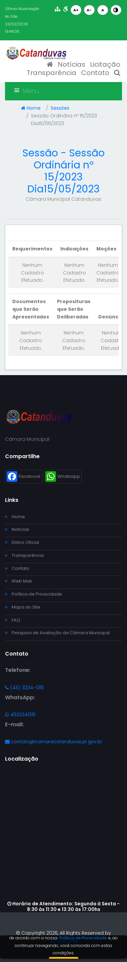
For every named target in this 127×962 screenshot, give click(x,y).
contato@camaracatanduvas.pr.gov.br (53, 741)
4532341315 (20, 714)
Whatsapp (62, 476)
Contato (95, 72)
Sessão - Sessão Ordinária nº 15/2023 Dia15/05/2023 (63, 171)
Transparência (51, 72)
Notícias (71, 64)
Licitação (105, 64)
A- (89, 10)
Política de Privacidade (33, 594)
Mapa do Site (22, 607)
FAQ (12, 620)
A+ (76, 10)
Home (31, 108)
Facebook (24, 476)
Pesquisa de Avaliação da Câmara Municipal (57, 633)
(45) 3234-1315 (24, 687)
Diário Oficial (22, 542)
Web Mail (18, 581)
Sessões (60, 108)
